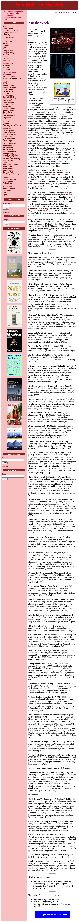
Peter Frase (7, 140)
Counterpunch (8, 131)
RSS (4, 192)
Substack (6, 69)
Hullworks (7, 75)
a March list (37, 184)
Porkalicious (8, 181)
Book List (6, 60)
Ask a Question (9, 188)
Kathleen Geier (8, 142)
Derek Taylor (8, 112)
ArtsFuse (6, 84)
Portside (6, 163)
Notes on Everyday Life (12, 78)
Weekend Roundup (11, 32)
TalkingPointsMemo (10, 164)
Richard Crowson (9, 134)
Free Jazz (6, 93)
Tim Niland (7, 106)
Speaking (7, 196)
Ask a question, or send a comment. (52, 915)
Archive (6, 45)
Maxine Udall (8, 170)
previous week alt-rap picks (40, 208)
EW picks (69, 192)
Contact (6, 56)
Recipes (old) (8, 51)
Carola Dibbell (8, 91)
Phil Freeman (8, 95)
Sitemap (6, 54)
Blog (5, 26)
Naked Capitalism (9, 157)
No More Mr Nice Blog (11, 159)
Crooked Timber (9, 132)
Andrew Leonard (9, 151)
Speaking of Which (10, 30)
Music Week (8, 28)
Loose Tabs (8, 36)
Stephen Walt (8, 172)
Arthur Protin (8, 183)
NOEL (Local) (8, 38)
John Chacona (8, 86)
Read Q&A (7, 190)
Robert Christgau (9, 88)
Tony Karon (7, 146)
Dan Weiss (7, 114)
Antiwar (6, 123)
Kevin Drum (7, 136)
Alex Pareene (8, 161)
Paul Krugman (8, 149)
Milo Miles (7, 101)
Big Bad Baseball (9, 179)
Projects (6, 49)
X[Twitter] (6, 65)
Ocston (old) (8, 58)
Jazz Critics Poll (9, 76)
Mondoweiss (8, 153)
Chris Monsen (8, 103)
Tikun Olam (7, 166)
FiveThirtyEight (9, 138)
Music (5, 43)
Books (6, 34)
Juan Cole (7, 129)
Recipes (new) (8, 53)
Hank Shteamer (9, 108)
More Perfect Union (10, 155)
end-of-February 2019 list (60, 172)
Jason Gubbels (9, 97)
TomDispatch (8, 168)
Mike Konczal (8, 147)
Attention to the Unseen (12, 125)
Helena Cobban (9, 127)
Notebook (6, 47)
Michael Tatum (8, 110)
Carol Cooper (8, 89)
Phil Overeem (8, 104)
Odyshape (7, 118)
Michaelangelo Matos (11, 99)
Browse (6, 212)
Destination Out (9, 116)
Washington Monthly (11, 174)
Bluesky (6, 67)
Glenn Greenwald (9, 144)
